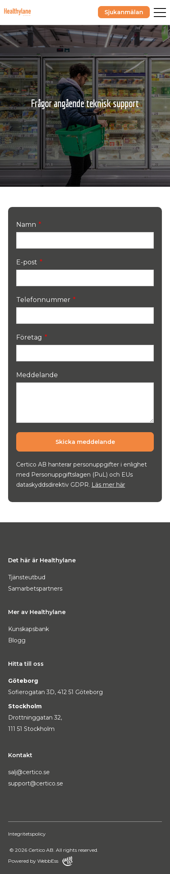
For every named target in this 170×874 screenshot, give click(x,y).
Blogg (17, 640)
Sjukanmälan (123, 12)
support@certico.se (35, 783)
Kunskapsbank (28, 629)
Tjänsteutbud (26, 577)
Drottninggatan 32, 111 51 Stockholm (35, 723)
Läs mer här (108, 484)
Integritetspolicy (27, 834)
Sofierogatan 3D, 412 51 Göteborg (55, 692)
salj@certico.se (29, 772)
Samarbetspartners (35, 588)
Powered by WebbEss (40, 861)
